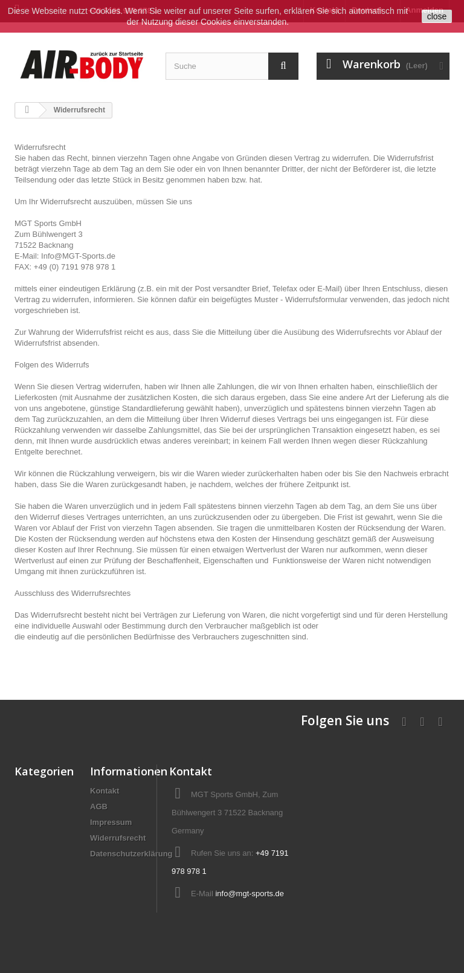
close (437, 16)
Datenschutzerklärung (131, 853)
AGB (99, 806)
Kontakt (104, 790)
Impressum (111, 822)
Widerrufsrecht (118, 837)
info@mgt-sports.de (249, 893)
